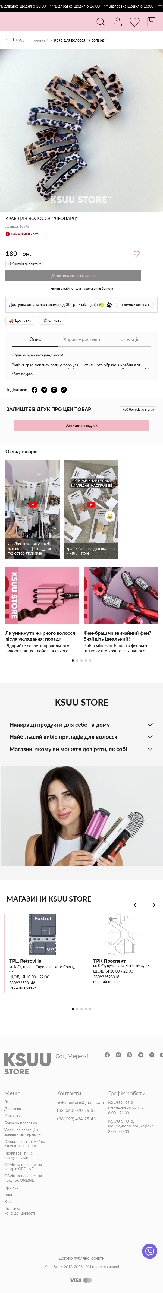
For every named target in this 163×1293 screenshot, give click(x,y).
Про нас (11, 1187)
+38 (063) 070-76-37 (76, 1110)
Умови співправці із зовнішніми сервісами (23, 1132)
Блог (8, 1194)
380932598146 (22, 983)
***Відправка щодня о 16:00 (26, 6)
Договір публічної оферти (81, 1258)
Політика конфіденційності (19, 1210)
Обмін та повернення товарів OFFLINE (23, 1166)
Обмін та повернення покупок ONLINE (23, 1178)
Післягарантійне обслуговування (18, 1155)
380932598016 (106, 977)
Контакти (12, 1116)
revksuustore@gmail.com (80, 1102)
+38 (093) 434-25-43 (76, 1118)
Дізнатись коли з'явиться (73, 275)
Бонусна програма (20, 1123)
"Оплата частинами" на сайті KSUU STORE (24, 1143)
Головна (40, 40)
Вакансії (11, 1201)
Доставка (12, 1109)
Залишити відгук (81, 425)
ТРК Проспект (109, 960)
